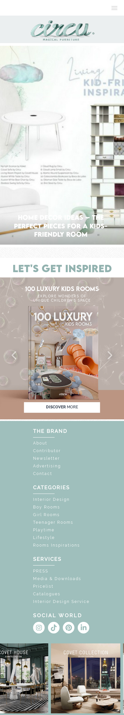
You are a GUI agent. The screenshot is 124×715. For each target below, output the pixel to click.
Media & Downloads (57, 578)
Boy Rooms (46, 507)
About (40, 443)
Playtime (44, 530)
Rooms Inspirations (56, 545)
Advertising (47, 466)
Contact (42, 473)
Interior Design (51, 499)
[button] (15, 355)
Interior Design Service (61, 601)
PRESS (40, 571)
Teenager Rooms (53, 522)
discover (62, 407)
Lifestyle (44, 537)
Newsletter (46, 458)
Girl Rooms (46, 514)
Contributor (47, 450)
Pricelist (43, 586)
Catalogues (47, 594)
